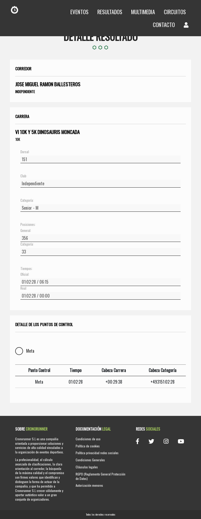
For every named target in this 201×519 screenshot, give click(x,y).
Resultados (109, 12)
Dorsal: (25, 152)
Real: (23, 288)
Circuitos (175, 12)
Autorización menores (89, 485)
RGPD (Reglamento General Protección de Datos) (100, 476)
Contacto (164, 24)
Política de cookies (88, 446)
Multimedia (143, 12)
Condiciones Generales (90, 460)
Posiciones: (28, 224)
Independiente (25, 91)
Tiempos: (26, 268)
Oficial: (24, 274)
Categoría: (27, 200)
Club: (23, 176)
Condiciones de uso (88, 439)
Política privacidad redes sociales (97, 453)
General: (25, 230)
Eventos (79, 12)
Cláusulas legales (87, 467)
